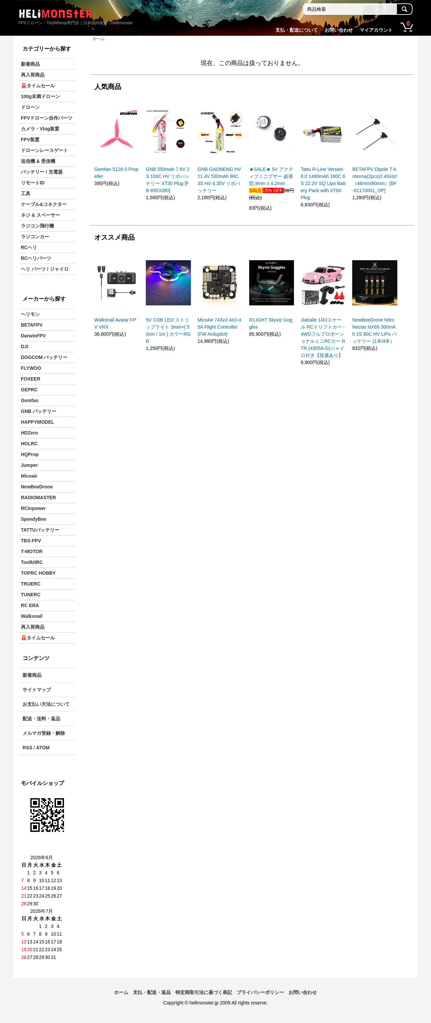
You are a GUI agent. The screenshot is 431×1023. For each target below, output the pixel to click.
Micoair (29, 476)
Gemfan (29, 400)
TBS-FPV (31, 540)
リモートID (32, 182)
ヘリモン (30, 314)
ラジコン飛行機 (37, 226)
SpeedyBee (33, 519)
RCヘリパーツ (36, 258)
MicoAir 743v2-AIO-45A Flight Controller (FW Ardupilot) (219, 327)
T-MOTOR (31, 551)
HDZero (29, 432)
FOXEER (30, 379)
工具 (25, 193)
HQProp (30, 454)
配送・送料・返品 (41, 718)
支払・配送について (296, 30)
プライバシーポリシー (260, 992)
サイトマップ (37, 689)
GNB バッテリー (38, 411)
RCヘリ (29, 247)
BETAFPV (31, 325)
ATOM (42, 747)
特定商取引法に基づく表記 (203, 992)
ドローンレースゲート (44, 150)
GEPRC (29, 389)
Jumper (29, 465)
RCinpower (33, 508)
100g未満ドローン (40, 96)
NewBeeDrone (37, 486)
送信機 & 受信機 (38, 161)
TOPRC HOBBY (38, 573)
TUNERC (30, 594)
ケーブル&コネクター (44, 204)
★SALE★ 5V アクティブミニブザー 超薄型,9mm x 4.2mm (271, 176)
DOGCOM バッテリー (44, 357)
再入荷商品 (32, 75)
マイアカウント (376, 30)
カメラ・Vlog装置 (40, 128)
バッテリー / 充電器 (42, 172)
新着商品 (30, 64)
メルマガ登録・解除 (44, 733)
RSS (27, 747)
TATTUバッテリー (40, 530)
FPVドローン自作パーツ (46, 118)
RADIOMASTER (38, 497)
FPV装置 (30, 139)
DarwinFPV (33, 335)
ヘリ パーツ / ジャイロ (45, 269)
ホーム (99, 38)
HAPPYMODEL (37, 422)
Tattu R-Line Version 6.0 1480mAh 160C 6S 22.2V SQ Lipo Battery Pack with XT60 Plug (323, 183)
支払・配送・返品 (152, 992)
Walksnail (31, 616)
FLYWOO (31, 368)
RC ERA (30, 605)
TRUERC (30, 583)
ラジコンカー (35, 236)
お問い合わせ (339, 30)
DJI (24, 346)
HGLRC (29, 443)
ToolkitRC (32, 562)
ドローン (30, 107)
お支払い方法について (46, 704)
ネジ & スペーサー (40, 215)
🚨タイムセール (38, 85)
